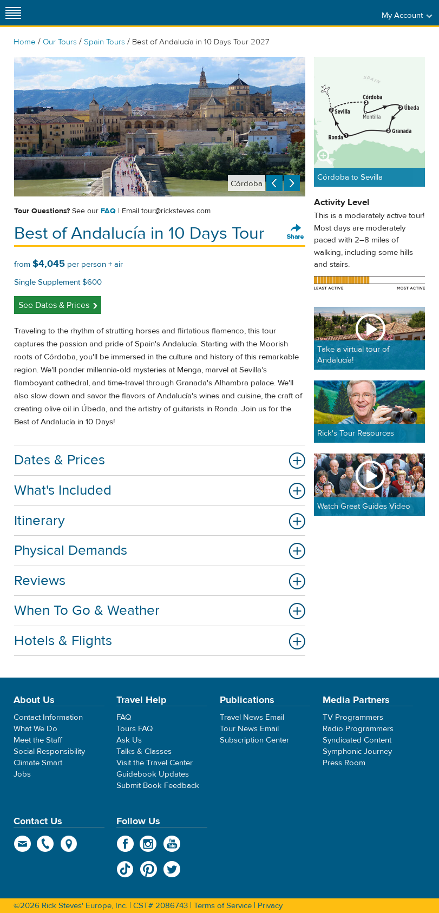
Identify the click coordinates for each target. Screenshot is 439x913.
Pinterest (149, 869)
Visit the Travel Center (154, 763)
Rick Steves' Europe (219, 12)
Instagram (149, 843)
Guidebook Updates (152, 774)
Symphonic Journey (357, 751)
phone (46, 843)
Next (292, 183)
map (69, 843)
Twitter (172, 869)
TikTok (125, 869)
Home (25, 42)
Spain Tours (104, 42)
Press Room (344, 763)
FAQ (108, 211)
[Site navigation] (13, 12)
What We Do (35, 729)
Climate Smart (38, 763)
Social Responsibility (49, 751)
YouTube (172, 843)
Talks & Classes (144, 751)
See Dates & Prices (53, 305)
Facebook (125, 843)
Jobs (22, 774)
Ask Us (129, 740)
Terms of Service (223, 906)
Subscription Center (254, 740)
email (22, 843)
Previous (274, 183)
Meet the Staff (38, 740)
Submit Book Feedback (157, 785)
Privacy (270, 906)
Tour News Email (249, 729)
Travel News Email (252, 717)
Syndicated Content (357, 740)
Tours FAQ (134, 729)
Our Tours (60, 42)
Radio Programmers (358, 729)
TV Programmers (353, 717)
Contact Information (48, 717)
